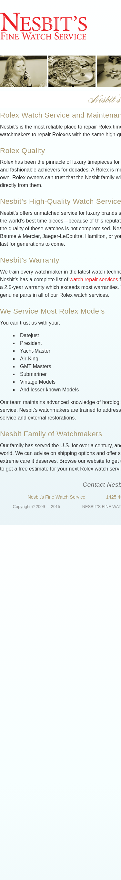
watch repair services (94, 279)
